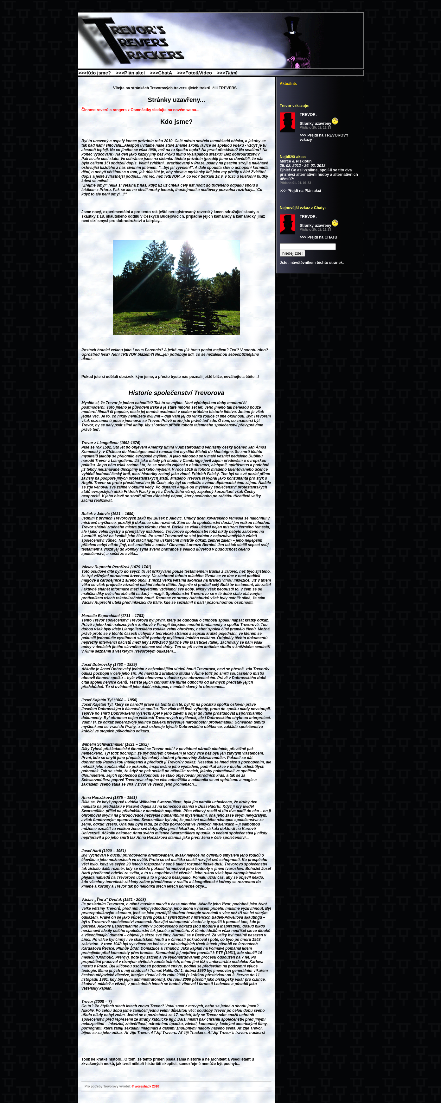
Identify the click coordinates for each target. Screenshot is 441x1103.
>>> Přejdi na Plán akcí (300, 190)
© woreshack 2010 (145, 1086)
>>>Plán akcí (132, 72)
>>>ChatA (163, 72)
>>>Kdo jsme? (96, 72)
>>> (229, 72)
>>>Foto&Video (196, 72)
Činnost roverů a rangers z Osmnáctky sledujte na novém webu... (140, 110)
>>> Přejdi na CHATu (318, 237)
